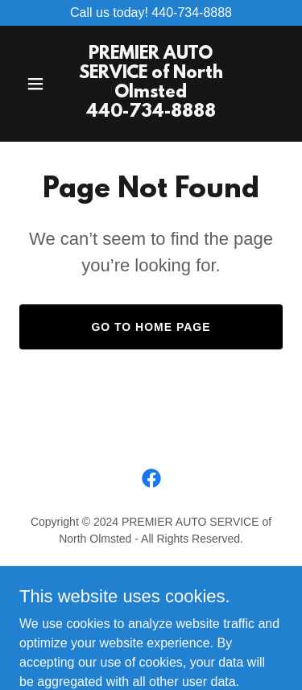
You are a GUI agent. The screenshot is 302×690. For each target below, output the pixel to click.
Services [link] (151, 576)
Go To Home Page (150, 326)
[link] (151, 112)
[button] (39, 84)
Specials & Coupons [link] (151, 595)
